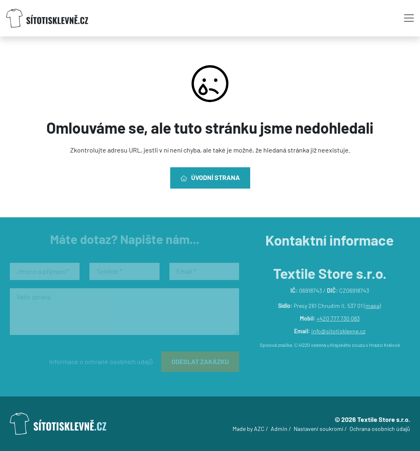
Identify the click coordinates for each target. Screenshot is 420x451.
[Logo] (47, 18)
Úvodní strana (210, 177)
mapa (372, 305)
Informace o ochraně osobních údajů (101, 361)
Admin (279, 428)
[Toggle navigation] (409, 18)
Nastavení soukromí (318, 428)
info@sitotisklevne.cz (338, 331)
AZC (259, 428)
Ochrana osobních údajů (379, 428)
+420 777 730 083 (338, 318)
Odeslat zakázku (200, 361)
